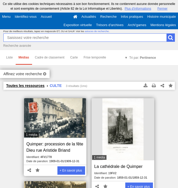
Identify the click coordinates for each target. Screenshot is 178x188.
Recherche (108, 17)
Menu (6, 17)
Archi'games (137, 25)
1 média (31, 135)
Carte (74, 57)
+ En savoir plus (71, 170)
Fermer (162, 8)
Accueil (46, 17)
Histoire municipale (161, 17)
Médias (24, 57)
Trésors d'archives (109, 25)
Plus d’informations (138, 8)
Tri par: (142, 58)
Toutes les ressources (25, 86)
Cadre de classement (49, 57)
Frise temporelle (95, 57)
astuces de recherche (97, 31)
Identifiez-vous (26, 17)
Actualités (88, 17)
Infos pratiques (132, 17)
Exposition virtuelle (78, 25)
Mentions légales (163, 25)
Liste (9, 57)
